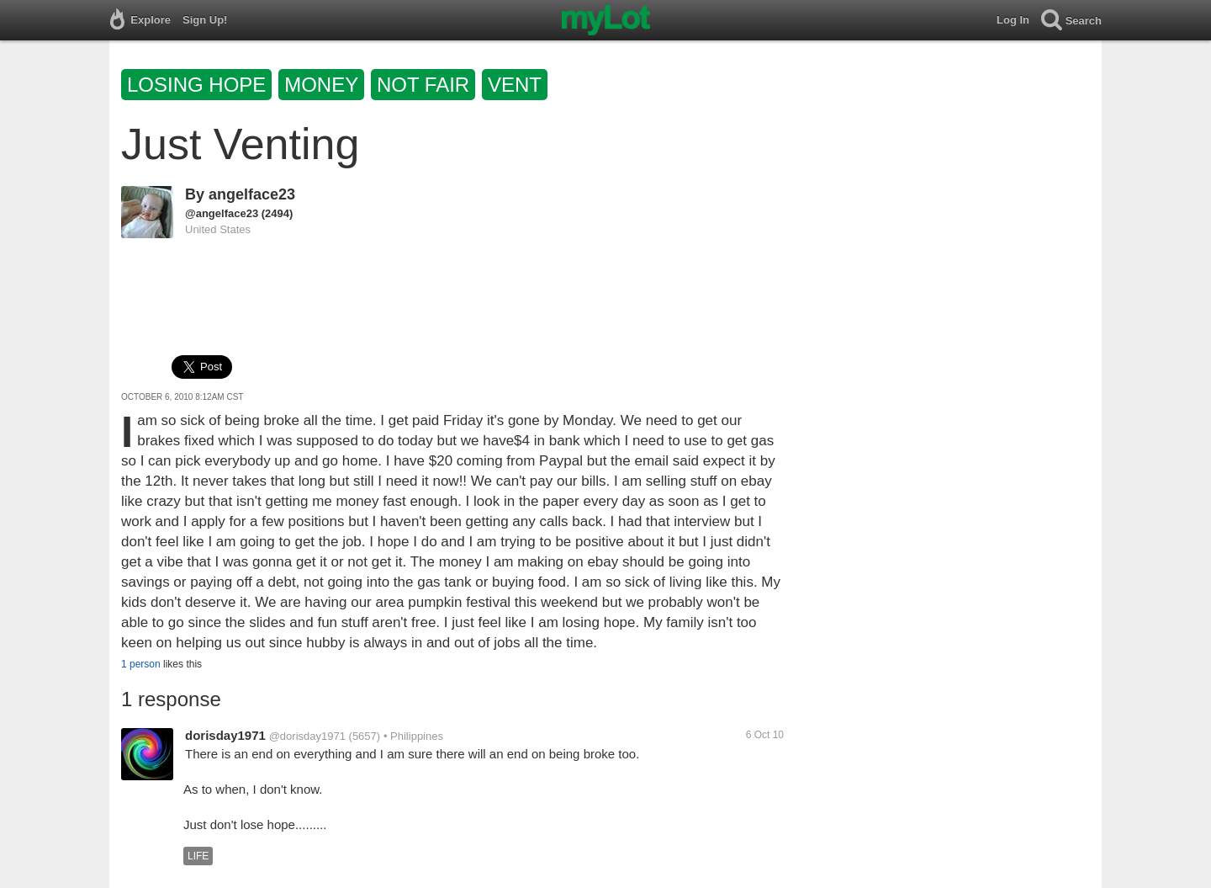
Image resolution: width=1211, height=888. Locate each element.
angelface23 (252, 194)
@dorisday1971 (307, 736)
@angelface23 (221, 213)
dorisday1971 (225, 735)
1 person (141, 664)
